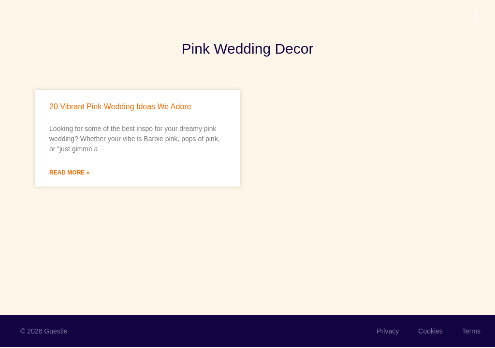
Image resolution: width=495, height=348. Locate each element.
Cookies (430, 331)
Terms (471, 331)
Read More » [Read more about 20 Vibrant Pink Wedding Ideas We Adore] (69, 172)
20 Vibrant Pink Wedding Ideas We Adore (120, 106)
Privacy (388, 331)
